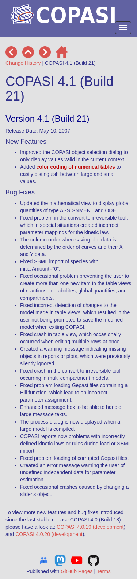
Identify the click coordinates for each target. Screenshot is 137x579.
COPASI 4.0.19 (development (90, 527)
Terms (104, 571)
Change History (23, 63)
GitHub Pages (76, 571)
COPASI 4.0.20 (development (48, 534)
